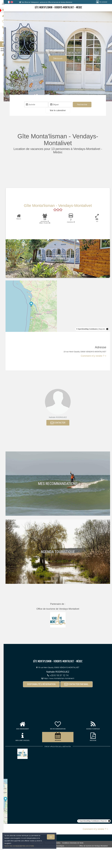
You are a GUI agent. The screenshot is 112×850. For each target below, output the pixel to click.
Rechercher (84, 105)
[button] (59, 111)
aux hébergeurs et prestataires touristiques (51, 847)
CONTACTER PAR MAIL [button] (78, 685)
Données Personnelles (54, 844)
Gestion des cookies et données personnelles (19, 846)
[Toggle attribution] (107, 329)
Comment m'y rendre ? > (93, 356)
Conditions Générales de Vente (74, 844)
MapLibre (102, 329)
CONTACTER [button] (59, 423)
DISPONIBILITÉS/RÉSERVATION (43, 685)
